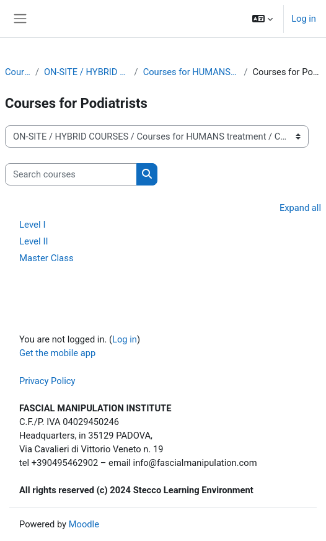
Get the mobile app (57, 353)
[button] (262, 18)
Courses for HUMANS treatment (191, 72)
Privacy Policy (47, 381)
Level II (33, 241)
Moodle (84, 524)
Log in (303, 18)
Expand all (300, 207)
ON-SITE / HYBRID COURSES (87, 72)
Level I (32, 224)
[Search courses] (71, 174)
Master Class (46, 258)
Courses (17, 72)
